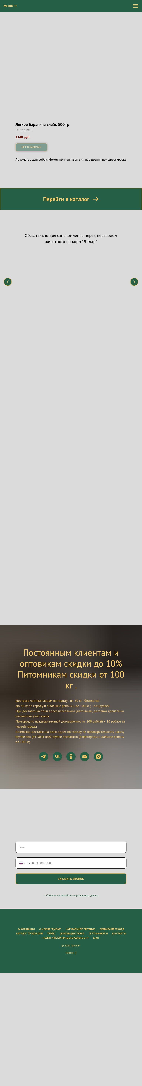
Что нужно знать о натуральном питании (43, 294)
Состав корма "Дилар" (94, 292)
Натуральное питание (80, 927)
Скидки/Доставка (72, 932)
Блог (96, 936)
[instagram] (98, 755)
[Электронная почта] (84, 755)
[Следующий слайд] (134, 281)
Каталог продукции (29, 932)
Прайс (51, 932)
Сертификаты (98, 932)
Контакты (119, 932)
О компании (26, 927)
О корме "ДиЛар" (50, 927)
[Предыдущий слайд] (8, 281)
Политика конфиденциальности (66, 936)
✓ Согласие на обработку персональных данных (71, 894)
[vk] (57, 755)
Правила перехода (112, 927)
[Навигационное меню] (135, 6)
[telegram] (43, 755)
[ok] (71, 755)
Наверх (71, 951)
